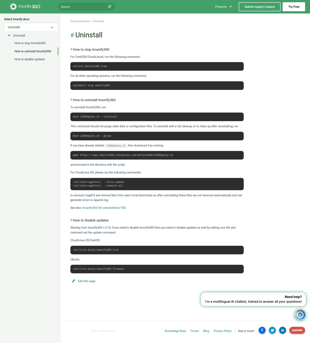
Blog (206, 332)
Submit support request (260, 6)
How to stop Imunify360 (30, 43)
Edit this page (86, 283)
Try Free (293, 7)
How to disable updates (30, 59)
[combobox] (31, 27)
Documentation (80, 21)
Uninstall (19, 35)
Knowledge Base (175, 332)
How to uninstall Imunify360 (33, 51)
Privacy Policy (223, 332)
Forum (195, 332)
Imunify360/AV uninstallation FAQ (104, 209)
